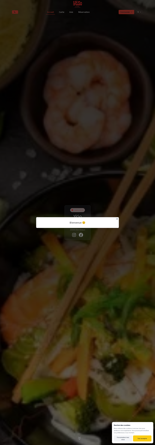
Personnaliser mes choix (123, 438)
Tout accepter (142, 438)
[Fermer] (117, 219)
